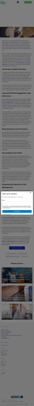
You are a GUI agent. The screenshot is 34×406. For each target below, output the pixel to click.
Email (3, 200)
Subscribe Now (17, 211)
